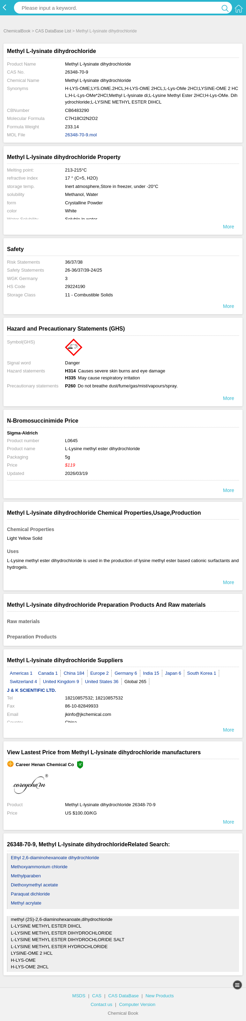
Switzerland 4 (23, 681)
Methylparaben (26, 875)
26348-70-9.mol (81, 134)
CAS (97, 995)
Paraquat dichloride (30, 894)
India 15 (151, 673)
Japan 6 (173, 673)
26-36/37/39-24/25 (83, 270)
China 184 (74, 673)
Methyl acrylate (26, 903)
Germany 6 (125, 673)
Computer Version (137, 1004)
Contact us (101, 1004)
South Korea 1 (201, 673)
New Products (160, 995)
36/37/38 (74, 262)
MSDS (78, 995)
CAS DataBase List (53, 31)
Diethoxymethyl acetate (34, 884)
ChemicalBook (16, 31)
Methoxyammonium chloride (39, 866)
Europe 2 (99, 673)
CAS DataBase (123, 995)
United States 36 (101, 681)
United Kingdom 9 (61, 681)
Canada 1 (48, 673)
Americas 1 (21, 673)
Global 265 (136, 681)
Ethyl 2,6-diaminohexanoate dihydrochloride (55, 857)
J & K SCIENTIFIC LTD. (31, 690)
